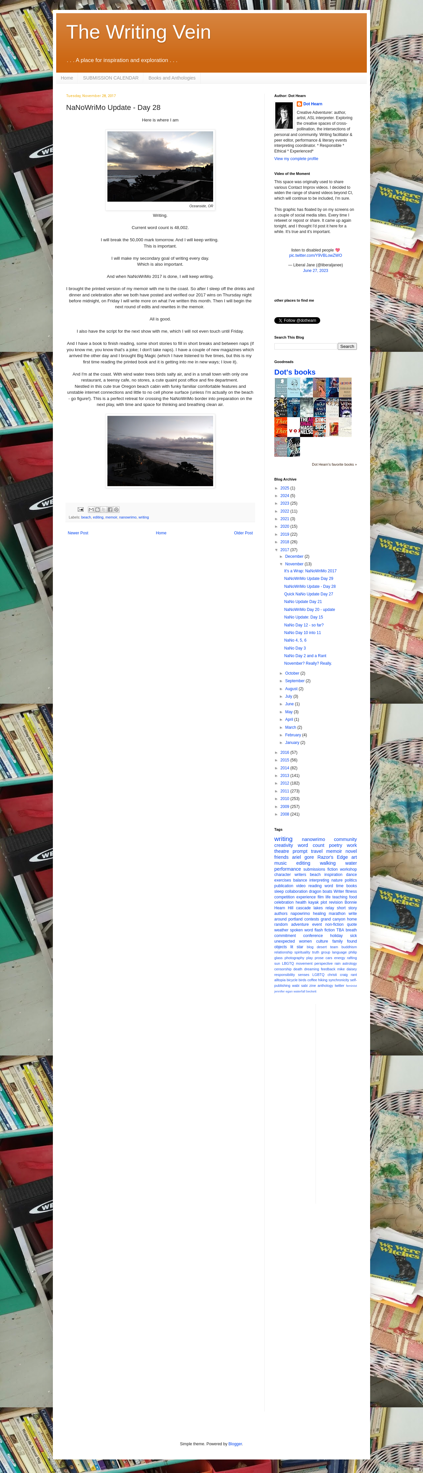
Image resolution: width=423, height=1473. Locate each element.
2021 (285, 519)
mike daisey (347, 969)
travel (317, 851)
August (292, 688)
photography (294, 958)
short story (347, 908)
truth (315, 952)
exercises (282, 880)
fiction (332, 869)
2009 (285, 806)
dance (351, 874)
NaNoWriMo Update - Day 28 (310, 586)
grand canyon (333, 919)
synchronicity (338, 980)
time (340, 886)
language (339, 952)
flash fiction (325, 930)
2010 (285, 798)
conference (313, 935)
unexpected (284, 941)
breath (351, 930)
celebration (284, 902)
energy (339, 958)
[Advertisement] (347, 1103)
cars (329, 958)
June (290, 704)
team (334, 947)
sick (353, 935)
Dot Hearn (312, 104)
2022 (285, 511)
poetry (335, 845)
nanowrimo (127, 517)
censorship (282, 969)
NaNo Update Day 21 (303, 601)
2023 (285, 503)
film (321, 897)
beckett (311, 991)
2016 (285, 752)
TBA (340, 930)
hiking (322, 980)
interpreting (319, 880)
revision (335, 902)
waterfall (299, 991)
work (352, 845)
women (305, 941)
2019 (285, 534)
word (329, 886)
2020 (285, 526)
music (280, 863)
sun (277, 963)
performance (287, 869)
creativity (283, 845)
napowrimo (300, 913)
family (337, 941)
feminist (351, 986)
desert (322, 947)
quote (352, 924)
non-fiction (334, 924)
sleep (279, 891)
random (281, 924)
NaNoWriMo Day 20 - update (309, 609)
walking (328, 863)
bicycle (292, 980)
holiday (336, 935)
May (289, 712)
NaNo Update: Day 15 (303, 617)
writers (300, 874)
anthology (325, 986)
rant (354, 975)
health (301, 902)
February (293, 735)
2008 (285, 814)
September (295, 681)
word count (311, 845)
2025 (285, 488)
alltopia (280, 980)
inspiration (333, 874)
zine (312, 986)
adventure (300, 924)
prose (319, 958)
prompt (300, 851)
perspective (324, 963)
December (295, 556)
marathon (337, 913)
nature (337, 880)
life (328, 897)
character (282, 874)
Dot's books (295, 372)
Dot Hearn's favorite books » (334, 464)
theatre (281, 851)
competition (284, 897)
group (325, 952)
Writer (339, 891)
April (289, 719)
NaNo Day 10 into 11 (302, 632)
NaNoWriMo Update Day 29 (308, 578)
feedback (328, 969)
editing (98, 517)
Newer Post (78, 533)
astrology (349, 963)
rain (337, 963)
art (354, 857)
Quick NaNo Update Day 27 (308, 594)
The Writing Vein (138, 32)
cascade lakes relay (315, 908)
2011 (285, 791)
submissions (314, 869)
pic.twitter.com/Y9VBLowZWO (315, 255)
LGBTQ (318, 975)
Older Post (243, 533)
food (353, 897)
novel (351, 851)
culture (322, 941)
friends (281, 857)
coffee (312, 980)
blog (310, 947)
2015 (285, 760)
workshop (348, 869)
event (317, 924)
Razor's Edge (332, 857)
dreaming (311, 969)
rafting (352, 958)
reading (315, 886)
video (301, 886)
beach (86, 517)
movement (304, 963)
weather (281, 930)
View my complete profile (296, 158)
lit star (296, 947)
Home (67, 78)
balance (300, 880)
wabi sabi (300, 986)
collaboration (296, 891)
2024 (285, 495)
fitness (351, 891)
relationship (283, 952)
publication (283, 886)
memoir (111, 517)
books (351, 886)
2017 (285, 550)
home (352, 919)
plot (324, 902)
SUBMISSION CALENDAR (110, 78)
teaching (339, 897)
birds (302, 980)
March (291, 727)
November (295, 564)
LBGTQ (288, 963)
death (297, 969)
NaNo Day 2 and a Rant (305, 655)
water (351, 863)
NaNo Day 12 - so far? (304, 625)
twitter (339, 986)
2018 (285, 542)
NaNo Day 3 (295, 648)
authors (281, 913)
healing (319, 913)
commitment (285, 935)
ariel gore (303, 857)
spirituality (302, 952)
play (309, 958)
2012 (285, 783)
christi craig (337, 975)
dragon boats (320, 891)
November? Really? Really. (308, 663)
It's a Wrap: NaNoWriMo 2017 (310, 571)
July (289, 696)
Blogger (235, 1444)
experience (306, 897)
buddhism (349, 947)
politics (351, 880)
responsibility (284, 975)
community (345, 839)
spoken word (301, 930)
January (292, 742)
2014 (285, 768)
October (292, 673)
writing (143, 517)
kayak (313, 902)
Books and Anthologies (171, 78)
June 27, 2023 (315, 270)
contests (311, 919)
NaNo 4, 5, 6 (295, 640)
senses (303, 975)
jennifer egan (283, 991)
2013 (285, 775)
